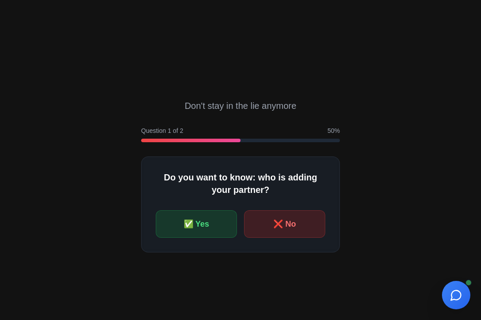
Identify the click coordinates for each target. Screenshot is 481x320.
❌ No (284, 224)
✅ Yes (196, 224)
